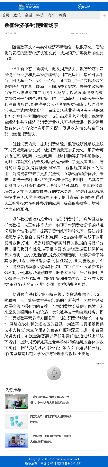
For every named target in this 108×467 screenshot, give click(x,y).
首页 (6, 15)
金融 (28, 15)
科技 (40, 15)
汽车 (51, 15)
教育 (63, 15)
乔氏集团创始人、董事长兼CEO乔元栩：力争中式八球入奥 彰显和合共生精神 (50, 402)
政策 (17, 15)
